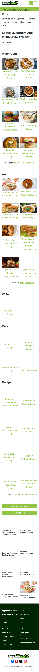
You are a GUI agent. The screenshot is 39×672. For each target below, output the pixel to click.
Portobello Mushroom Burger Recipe (10, 126)
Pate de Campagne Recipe (29, 345)
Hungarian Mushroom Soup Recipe (10, 153)
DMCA (4, 640)
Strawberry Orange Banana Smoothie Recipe (10, 402)
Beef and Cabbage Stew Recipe (10, 243)
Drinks (4, 622)
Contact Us (23, 629)
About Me (5, 629)
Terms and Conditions (27, 642)
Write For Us (6, 632)
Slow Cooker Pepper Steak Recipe (10, 457)
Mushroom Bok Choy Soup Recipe (10, 74)
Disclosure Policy (8, 636)
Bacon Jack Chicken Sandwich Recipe (10, 273)
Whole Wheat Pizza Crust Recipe (10, 484)
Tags (21, 622)
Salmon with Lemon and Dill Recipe (29, 273)
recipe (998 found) (26, 494)
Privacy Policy (7, 644)
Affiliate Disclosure (26, 639)
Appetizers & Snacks (10, 611)
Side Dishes (24, 615)
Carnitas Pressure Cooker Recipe (10, 430)
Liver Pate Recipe (28, 370)
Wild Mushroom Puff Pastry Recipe (28, 74)
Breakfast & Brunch (9, 615)
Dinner (4, 618)
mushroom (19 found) (24, 163)
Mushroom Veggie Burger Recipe (28, 153)
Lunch (22, 611)
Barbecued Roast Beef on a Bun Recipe (29, 483)
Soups (22, 618)
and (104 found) (27, 282)
